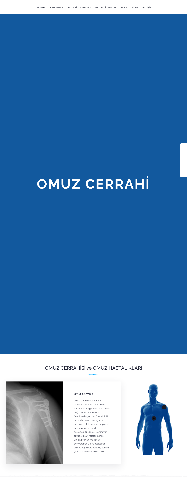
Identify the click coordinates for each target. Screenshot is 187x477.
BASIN (124, 7)
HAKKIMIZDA (56, 7)
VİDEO (135, 7)
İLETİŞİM (147, 7)
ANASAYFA (40, 7)
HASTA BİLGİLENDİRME (79, 7)
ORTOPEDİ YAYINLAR (105, 7)
